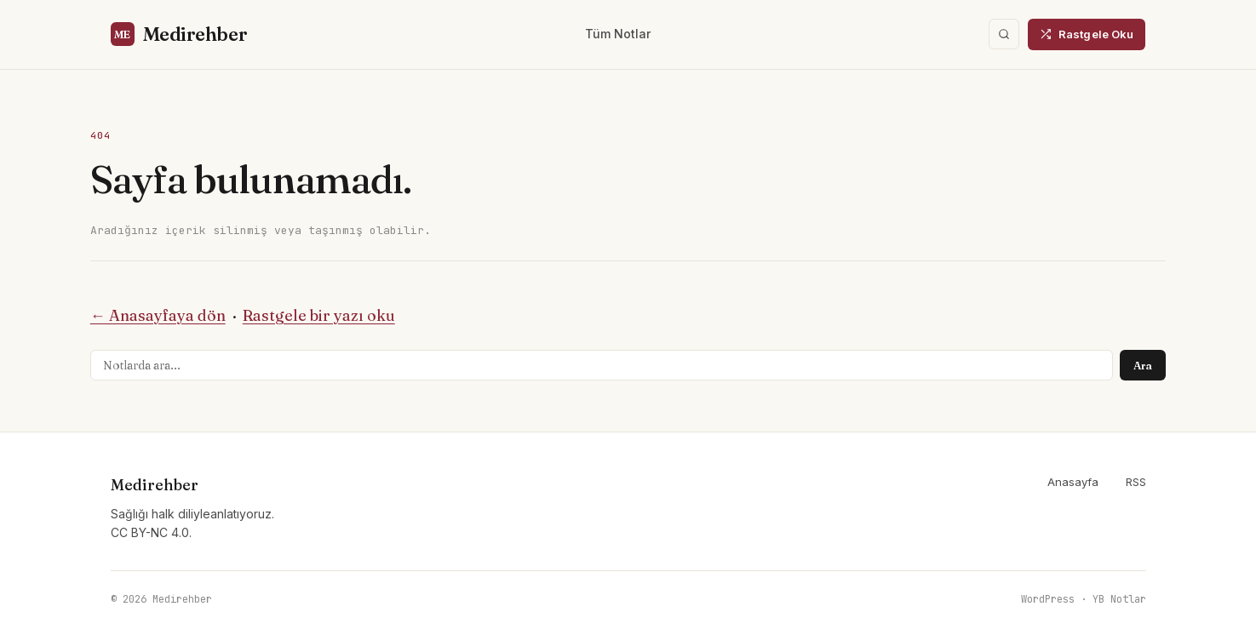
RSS (1136, 482)
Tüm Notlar (618, 33)
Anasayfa (1072, 482)
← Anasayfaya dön (158, 315)
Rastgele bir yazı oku (319, 315)
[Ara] (1004, 34)
